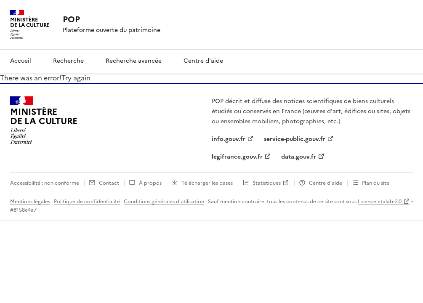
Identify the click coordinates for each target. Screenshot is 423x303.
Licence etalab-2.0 (380, 201)
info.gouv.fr (228, 139)
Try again (75, 78)
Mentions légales (30, 201)
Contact (109, 183)
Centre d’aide (325, 183)
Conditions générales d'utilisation (164, 201)
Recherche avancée (134, 60)
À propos (150, 183)
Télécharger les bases (207, 183)
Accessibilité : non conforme (44, 183)
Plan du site (375, 183)
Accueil (20, 60)
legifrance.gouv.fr (237, 156)
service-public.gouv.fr (294, 139)
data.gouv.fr (298, 156)
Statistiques (267, 183)
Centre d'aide (203, 60)
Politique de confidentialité (87, 201)
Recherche (68, 60)
